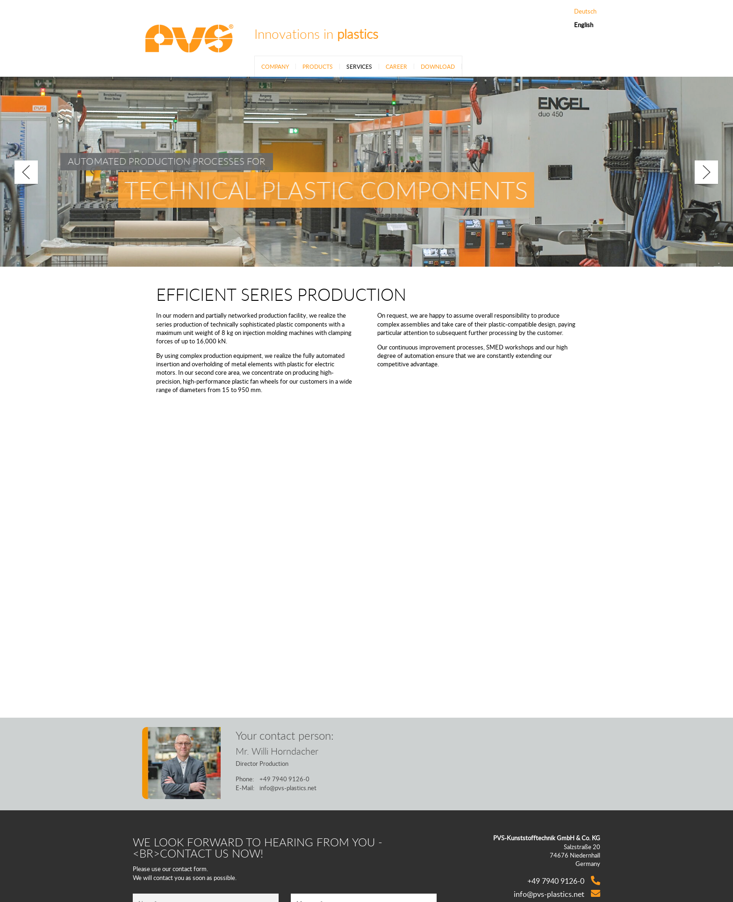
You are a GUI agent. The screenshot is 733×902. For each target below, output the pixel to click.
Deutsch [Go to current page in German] (585, 11)
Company (275, 66)
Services (359, 66)
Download (438, 66)
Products (317, 66)
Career (396, 66)
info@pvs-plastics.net (287, 788)
